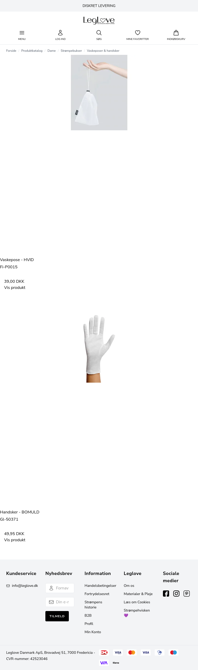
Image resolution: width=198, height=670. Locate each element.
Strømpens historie (93, 605)
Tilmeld (57, 616)
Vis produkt (14, 287)
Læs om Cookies (137, 602)
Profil (89, 623)
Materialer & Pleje (138, 593)
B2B (88, 615)
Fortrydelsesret (97, 593)
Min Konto (93, 632)
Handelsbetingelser (100, 585)
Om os (129, 585)
